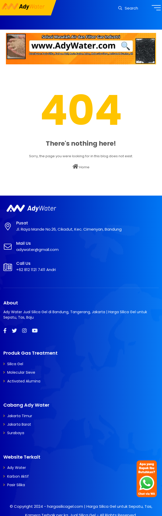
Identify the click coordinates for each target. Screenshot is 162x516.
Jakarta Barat (19, 424)
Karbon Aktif (18, 476)
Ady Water (16, 467)
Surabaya (15, 432)
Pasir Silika (16, 484)
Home (81, 167)
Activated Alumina (23, 381)
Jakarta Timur (19, 415)
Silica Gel (15, 363)
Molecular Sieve (21, 372)
